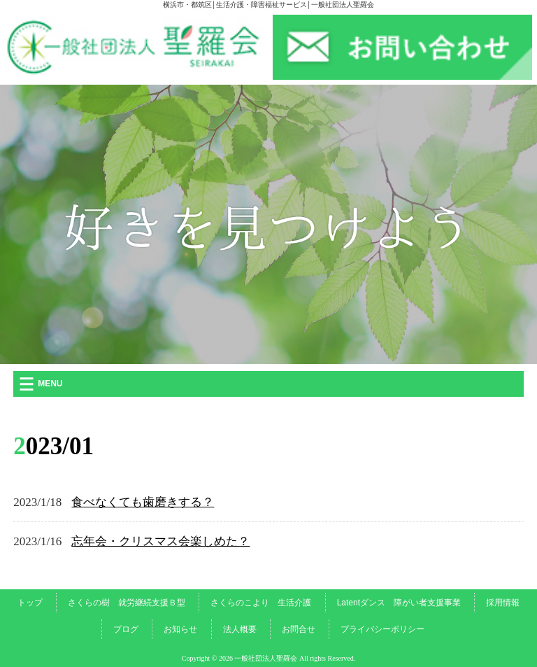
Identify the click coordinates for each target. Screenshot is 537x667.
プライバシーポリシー (382, 629)
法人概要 (240, 629)
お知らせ (180, 629)
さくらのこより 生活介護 (260, 603)
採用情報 (503, 603)
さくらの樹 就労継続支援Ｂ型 (126, 603)
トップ (30, 603)
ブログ (125, 629)
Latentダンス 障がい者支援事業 (399, 603)
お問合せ (298, 629)
